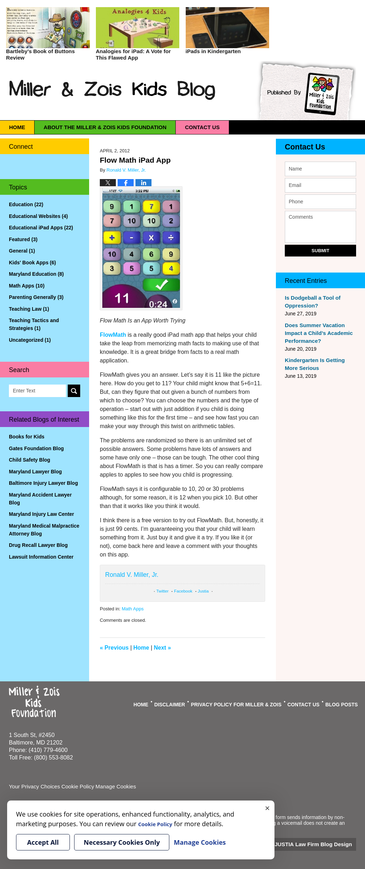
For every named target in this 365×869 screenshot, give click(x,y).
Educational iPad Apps (41, 227)
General (22, 251)
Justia (203, 591)
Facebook (183, 591)
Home (29, 127)
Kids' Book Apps (32, 262)
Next (162, 648)
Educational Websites (38, 216)
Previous (114, 648)
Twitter (162, 591)
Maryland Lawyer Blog (35, 471)
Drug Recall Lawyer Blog (38, 545)
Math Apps (132, 608)
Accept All (43, 842)
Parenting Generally (36, 297)
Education (26, 204)
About (142, 127)
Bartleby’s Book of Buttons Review (40, 54)
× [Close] (267, 807)
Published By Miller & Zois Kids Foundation (305, 90)
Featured (23, 239)
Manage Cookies (108, 786)
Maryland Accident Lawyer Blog (40, 498)
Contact (264, 127)
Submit (320, 250)
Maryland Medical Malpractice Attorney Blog (44, 530)
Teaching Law (29, 309)
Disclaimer (185, 702)
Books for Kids (27, 436)
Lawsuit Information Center (41, 557)
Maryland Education (36, 274)
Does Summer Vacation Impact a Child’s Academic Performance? (316, 333)
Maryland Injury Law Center (41, 514)
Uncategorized (30, 340)
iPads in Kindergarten (213, 51)
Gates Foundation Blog (36, 448)
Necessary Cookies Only (122, 842)
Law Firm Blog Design (322, 844)
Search (74, 391)
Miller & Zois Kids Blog (112, 90)
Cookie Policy (72, 786)
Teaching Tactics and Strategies (34, 324)
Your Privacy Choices (32, 786)
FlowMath (113, 335)
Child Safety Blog (29, 460)
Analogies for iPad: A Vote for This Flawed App (133, 54)
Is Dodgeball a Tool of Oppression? (310, 302)
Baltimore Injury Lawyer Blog (43, 483)
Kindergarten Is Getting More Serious (319, 364)
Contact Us (301, 147)
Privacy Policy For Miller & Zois (244, 702)
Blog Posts (342, 702)
